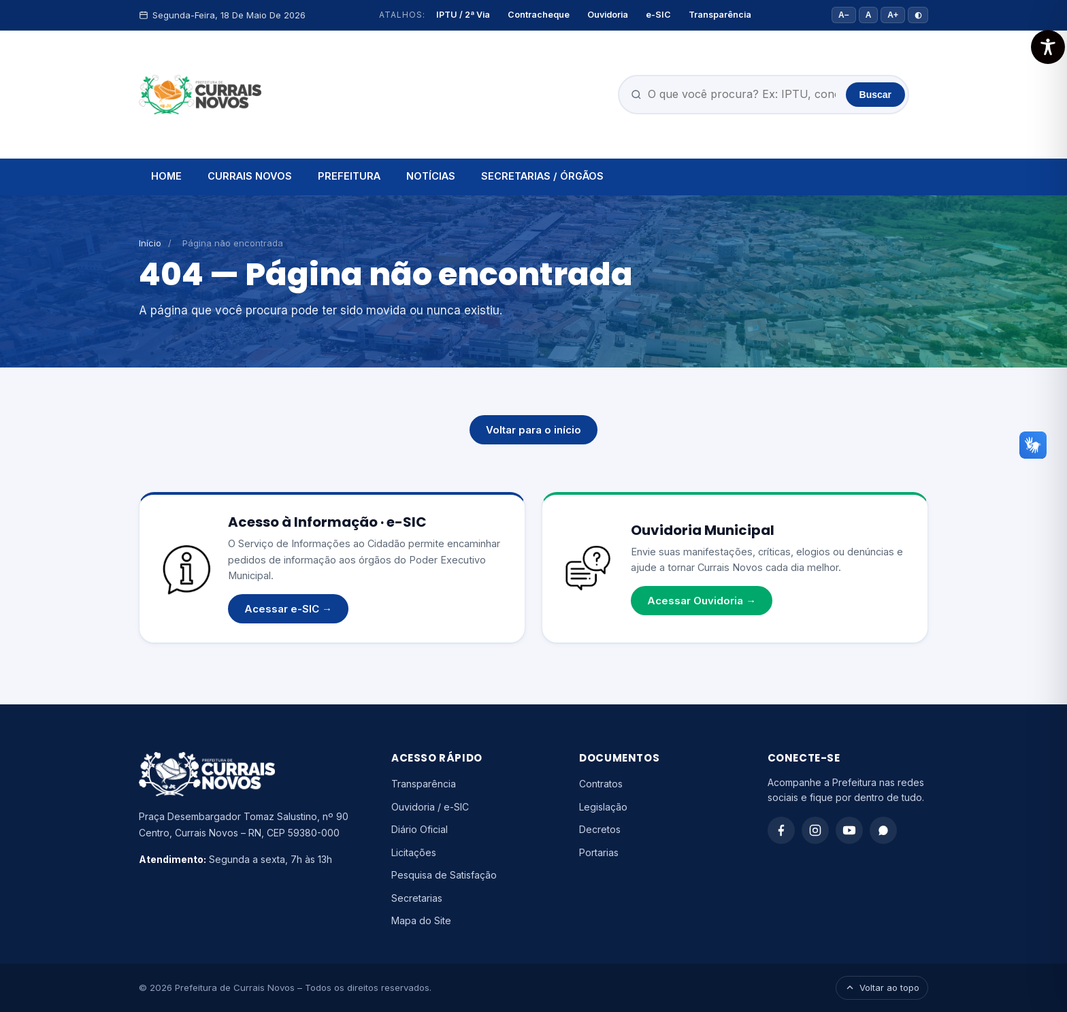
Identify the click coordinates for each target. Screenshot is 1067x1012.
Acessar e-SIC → (288, 608)
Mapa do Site (421, 920)
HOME (166, 176)
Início (150, 243)
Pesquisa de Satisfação (444, 875)
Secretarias (416, 898)
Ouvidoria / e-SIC (430, 807)
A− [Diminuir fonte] (843, 15)
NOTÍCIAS (430, 176)
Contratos (601, 783)
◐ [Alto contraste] (918, 15)
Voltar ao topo (881, 987)
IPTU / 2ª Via (463, 15)
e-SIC (658, 15)
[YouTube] (849, 830)
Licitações (413, 852)
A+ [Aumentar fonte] (892, 15)
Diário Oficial (419, 829)
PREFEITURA (349, 176)
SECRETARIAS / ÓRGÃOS (542, 176)
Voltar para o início (533, 429)
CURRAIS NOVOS (250, 176)
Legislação (603, 807)
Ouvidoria (607, 15)
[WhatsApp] (883, 830)
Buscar (875, 94)
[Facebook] (781, 830)
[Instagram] (815, 830)
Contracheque (539, 15)
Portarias (599, 852)
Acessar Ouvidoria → (701, 600)
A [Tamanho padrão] (869, 15)
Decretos (600, 829)
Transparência (720, 15)
